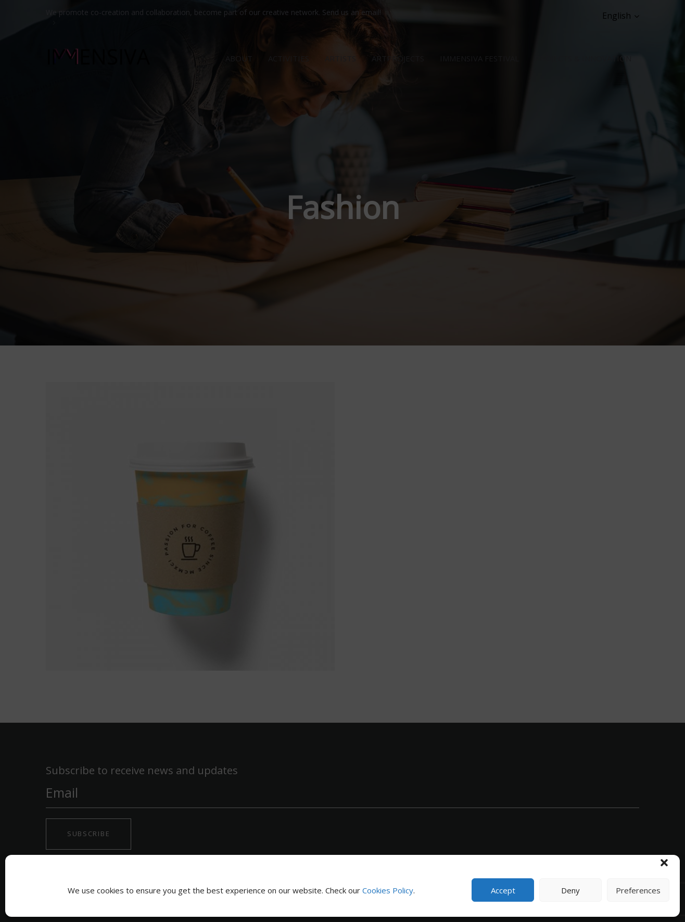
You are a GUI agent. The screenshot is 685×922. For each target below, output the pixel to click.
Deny (570, 890)
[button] (664, 862)
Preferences (638, 890)
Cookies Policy (387, 890)
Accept (503, 890)
